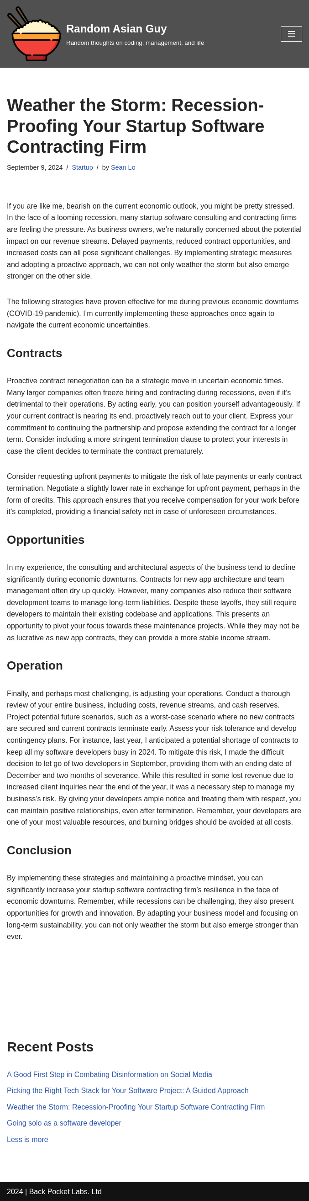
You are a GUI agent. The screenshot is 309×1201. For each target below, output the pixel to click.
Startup (82, 167)
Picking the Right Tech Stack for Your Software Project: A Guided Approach (128, 1090)
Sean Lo (123, 167)
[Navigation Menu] (291, 34)
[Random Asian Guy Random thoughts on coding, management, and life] (105, 33)
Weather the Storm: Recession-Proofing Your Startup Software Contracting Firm (136, 1107)
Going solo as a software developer (64, 1123)
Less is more (27, 1139)
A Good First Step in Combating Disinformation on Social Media (109, 1074)
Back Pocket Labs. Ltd (65, 1192)
